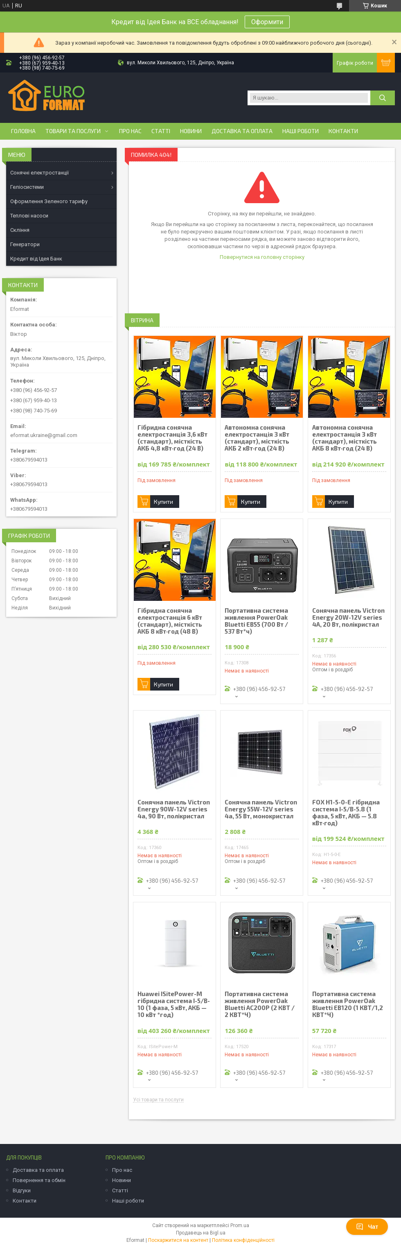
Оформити (267, 22)
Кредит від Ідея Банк (36, 259)
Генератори (25, 244)
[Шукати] (382, 98)
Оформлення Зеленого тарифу (49, 201)
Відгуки (22, 1190)
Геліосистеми (27, 187)
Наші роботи (300, 131)
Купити (163, 501)
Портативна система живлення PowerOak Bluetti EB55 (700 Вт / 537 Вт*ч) (256, 621)
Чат (367, 1226)
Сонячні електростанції (39, 173)
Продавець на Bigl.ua (200, 1233)
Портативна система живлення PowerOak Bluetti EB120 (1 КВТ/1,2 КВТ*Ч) (347, 1004)
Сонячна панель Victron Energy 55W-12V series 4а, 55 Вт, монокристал (261, 809)
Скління (19, 230)
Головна (23, 131)
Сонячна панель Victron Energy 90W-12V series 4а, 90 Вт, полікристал (173, 809)
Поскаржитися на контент (178, 1240)
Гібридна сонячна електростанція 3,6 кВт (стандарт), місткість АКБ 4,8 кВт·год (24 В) (172, 438)
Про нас (130, 131)
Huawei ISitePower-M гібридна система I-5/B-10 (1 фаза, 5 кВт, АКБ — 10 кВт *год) (173, 1004)
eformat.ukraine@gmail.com (43, 435)
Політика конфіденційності (243, 1240)
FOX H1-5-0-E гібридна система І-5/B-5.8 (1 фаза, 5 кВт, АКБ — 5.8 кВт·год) (346, 813)
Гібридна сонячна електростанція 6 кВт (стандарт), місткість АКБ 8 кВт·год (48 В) (169, 621)
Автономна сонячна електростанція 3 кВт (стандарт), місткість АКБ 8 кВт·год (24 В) (344, 438)
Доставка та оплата (242, 131)
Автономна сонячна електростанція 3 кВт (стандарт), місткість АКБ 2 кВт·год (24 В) (257, 438)
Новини (191, 131)
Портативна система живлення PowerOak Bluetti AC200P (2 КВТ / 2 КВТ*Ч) (260, 1004)
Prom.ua (239, 1225)
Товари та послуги (73, 131)
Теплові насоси (29, 216)
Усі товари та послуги (158, 1100)
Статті (160, 131)
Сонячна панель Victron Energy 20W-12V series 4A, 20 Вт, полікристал (348, 617)
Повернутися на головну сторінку (262, 257)
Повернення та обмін (39, 1180)
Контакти (343, 131)
